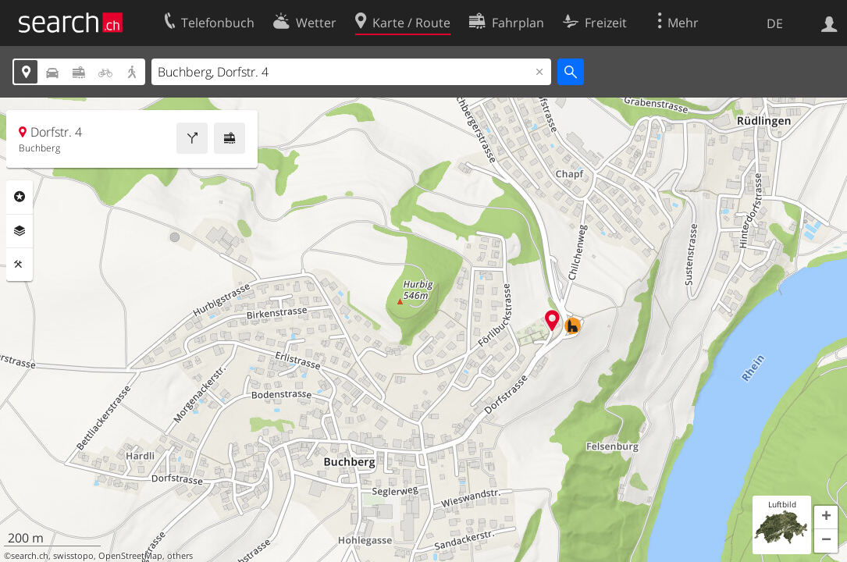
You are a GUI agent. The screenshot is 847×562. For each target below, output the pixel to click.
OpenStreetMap (130, 555)
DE (775, 23)
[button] (826, 517)
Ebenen (19, 231)
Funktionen (19, 264)
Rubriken (19, 196)
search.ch (29, 555)
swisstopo (73, 555)
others (180, 555)
